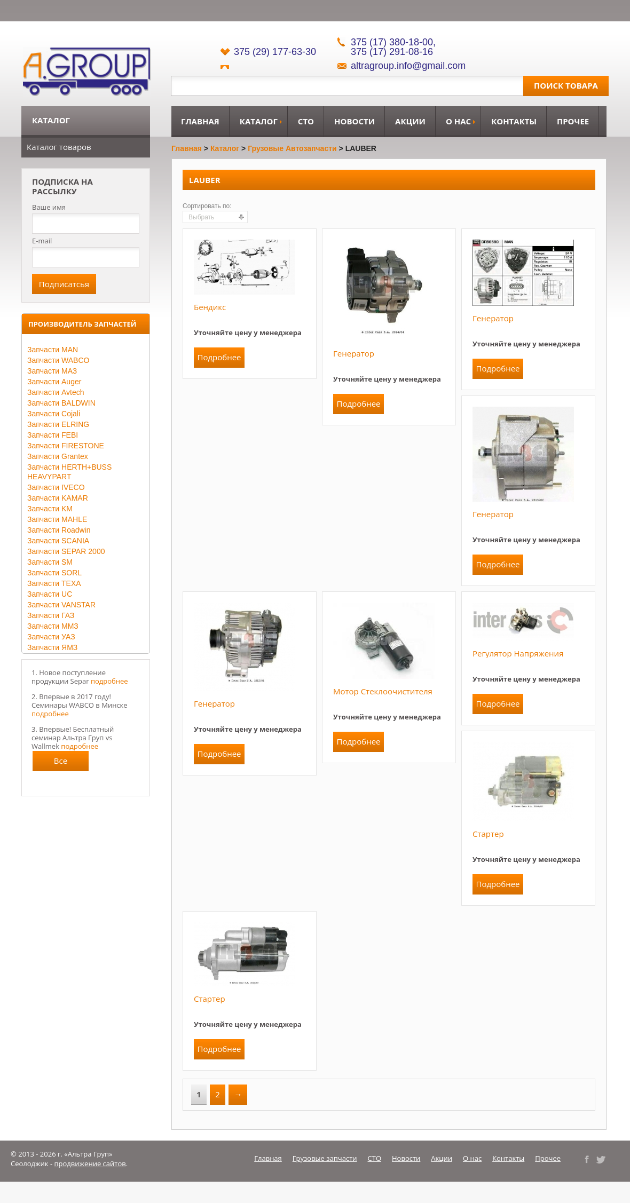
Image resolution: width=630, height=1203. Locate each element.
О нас (458, 121)
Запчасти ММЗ (52, 626)
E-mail (42, 241)
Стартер (488, 833)
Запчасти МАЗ (52, 371)
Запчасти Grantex (57, 456)
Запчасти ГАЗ (50, 615)
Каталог (259, 121)
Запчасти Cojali (53, 413)
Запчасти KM (50, 508)
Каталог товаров (59, 146)
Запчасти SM (50, 562)
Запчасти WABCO (58, 360)
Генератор (353, 353)
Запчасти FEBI (52, 435)
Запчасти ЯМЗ (52, 647)
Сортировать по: (207, 206)
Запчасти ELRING (58, 424)
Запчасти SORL (54, 572)
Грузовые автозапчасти (292, 148)
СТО (306, 121)
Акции (410, 121)
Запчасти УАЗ (51, 636)
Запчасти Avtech (55, 392)
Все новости (61, 763)
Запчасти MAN (52, 349)
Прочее (573, 121)
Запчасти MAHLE (57, 519)
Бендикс (210, 307)
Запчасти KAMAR (57, 498)
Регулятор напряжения (517, 653)
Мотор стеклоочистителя (382, 691)
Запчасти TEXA (54, 583)
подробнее (109, 681)
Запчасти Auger (54, 381)
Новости (354, 121)
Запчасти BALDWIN (61, 403)
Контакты (514, 121)
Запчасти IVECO (56, 487)
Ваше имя (49, 207)
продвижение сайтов (90, 1163)
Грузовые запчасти (325, 1158)
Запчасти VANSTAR (61, 604)
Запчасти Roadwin (59, 530)
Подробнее (219, 357)
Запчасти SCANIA (58, 540)
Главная (200, 121)
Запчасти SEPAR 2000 (66, 551)
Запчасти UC (49, 594)
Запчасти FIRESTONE (65, 445)
